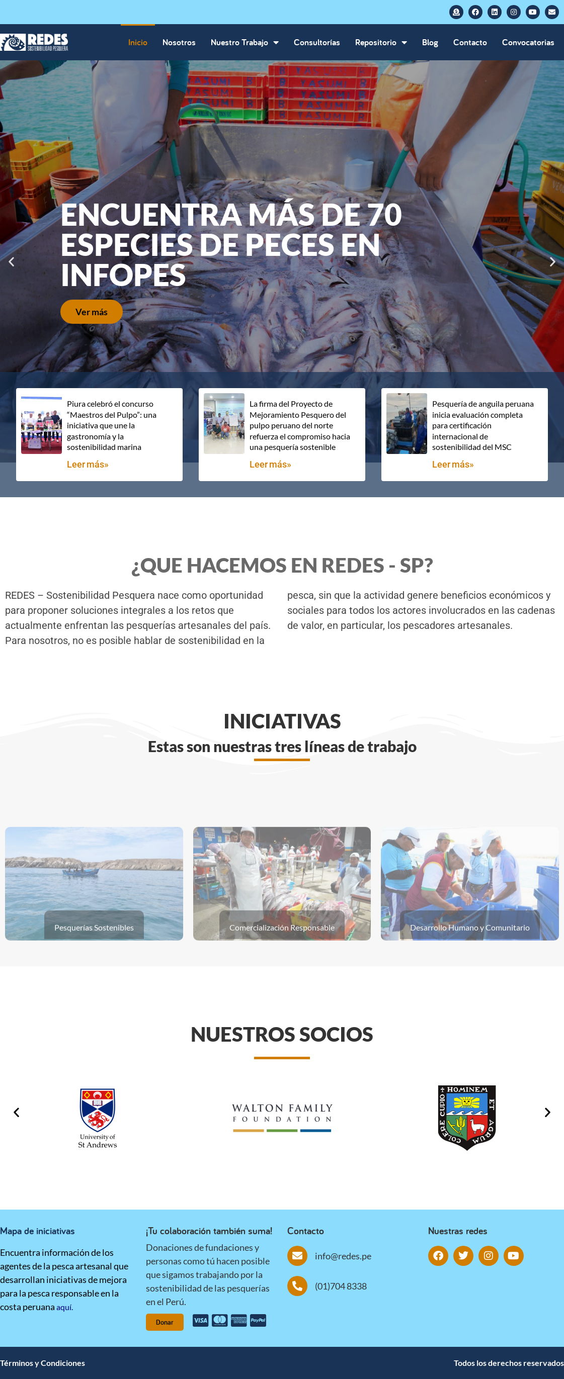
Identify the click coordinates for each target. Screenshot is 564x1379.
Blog (430, 42)
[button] (11, 261)
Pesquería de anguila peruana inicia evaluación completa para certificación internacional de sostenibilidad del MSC (483, 425)
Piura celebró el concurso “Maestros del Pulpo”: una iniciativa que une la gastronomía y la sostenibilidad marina (111, 425)
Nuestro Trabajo (245, 42)
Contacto (470, 42)
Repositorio (381, 42)
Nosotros (179, 42)
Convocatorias (528, 42)
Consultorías (317, 42)
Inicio (137, 42)
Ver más (91, 311)
